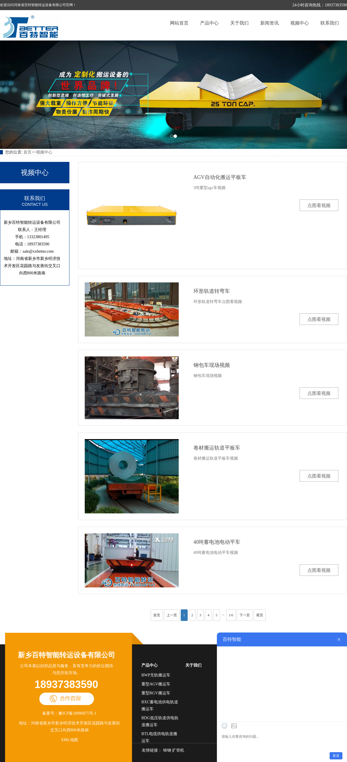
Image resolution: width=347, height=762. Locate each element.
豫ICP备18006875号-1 (77, 713)
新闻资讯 (269, 23)
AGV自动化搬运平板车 (219, 177)
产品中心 (209, 23)
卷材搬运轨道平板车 (216, 448)
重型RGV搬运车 (155, 693)
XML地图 (69, 740)
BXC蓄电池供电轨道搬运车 (159, 705)
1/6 (231, 615)
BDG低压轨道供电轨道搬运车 (159, 721)
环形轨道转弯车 (211, 291)
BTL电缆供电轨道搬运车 (159, 737)
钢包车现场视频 (211, 365)
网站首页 (179, 23)
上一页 (172, 615)
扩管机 (178, 750)
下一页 (244, 615)
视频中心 (299, 23)
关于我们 (239, 23)
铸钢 (167, 750)
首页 (27, 152)
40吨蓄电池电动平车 (216, 542)
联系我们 (329, 23)
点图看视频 (319, 205)
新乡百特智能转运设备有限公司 (66, 655)
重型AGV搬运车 (155, 684)
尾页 (259, 615)
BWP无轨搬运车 (155, 675)
